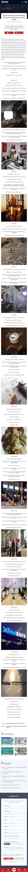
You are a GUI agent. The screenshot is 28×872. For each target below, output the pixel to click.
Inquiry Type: (7, 805)
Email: (5, 829)
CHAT (9, 33)
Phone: (5, 823)
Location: (6, 832)
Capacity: (6, 816)
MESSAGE (18, 33)
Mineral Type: (7, 811)
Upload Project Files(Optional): (10, 841)
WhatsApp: (6, 826)
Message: (6, 847)
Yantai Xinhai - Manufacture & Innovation (12, 787)
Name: (5, 819)
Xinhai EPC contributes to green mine (11, 785)
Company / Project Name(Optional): (11, 836)
